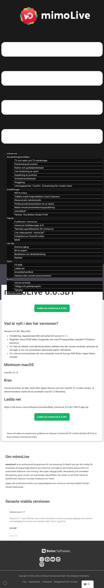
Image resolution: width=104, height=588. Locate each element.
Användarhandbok (23, 272)
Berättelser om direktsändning (29, 254)
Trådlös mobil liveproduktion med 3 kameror (37, 196)
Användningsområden (18, 157)
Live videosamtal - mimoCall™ (29, 232)
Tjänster (18, 290)
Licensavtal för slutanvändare (72, 433)
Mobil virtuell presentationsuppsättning (34, 207)
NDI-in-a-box (20, 192)
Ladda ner (19, 268)
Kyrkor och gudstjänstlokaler (29, 167)
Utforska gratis (14, 293)
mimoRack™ (20, 211)
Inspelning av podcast (25, 175)
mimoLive (12, 153)
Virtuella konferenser (25, 178)
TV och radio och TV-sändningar (30, 160)
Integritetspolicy (34, 582)
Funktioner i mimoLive (25, 221)
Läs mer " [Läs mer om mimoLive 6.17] (13, 528)
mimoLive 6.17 (17, 512)
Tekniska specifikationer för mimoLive (34, 229)
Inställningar (13, 189)
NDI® (17, 240)
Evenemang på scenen (26, 164)
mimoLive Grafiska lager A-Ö (29, 225)
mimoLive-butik (22, 282)
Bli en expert (20, 250)
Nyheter (18, 257)
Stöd (9, 261)
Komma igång (21, 247)
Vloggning (19, 182)
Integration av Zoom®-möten (29, 236)
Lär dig (10, 243)
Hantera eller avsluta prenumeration (32, 275)
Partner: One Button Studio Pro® (31, 214)
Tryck (25, 582)
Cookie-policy (47, 582)
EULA (91, 433)
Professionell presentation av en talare (34, 203)
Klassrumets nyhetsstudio (27, 200)
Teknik (10, 218)
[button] (52, 93)
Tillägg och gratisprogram (27, 286)
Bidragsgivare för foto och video (65, 582)
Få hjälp (18, 264)
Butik (9, 279)
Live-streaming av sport (26, 171)
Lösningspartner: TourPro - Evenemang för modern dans (43, 185)
